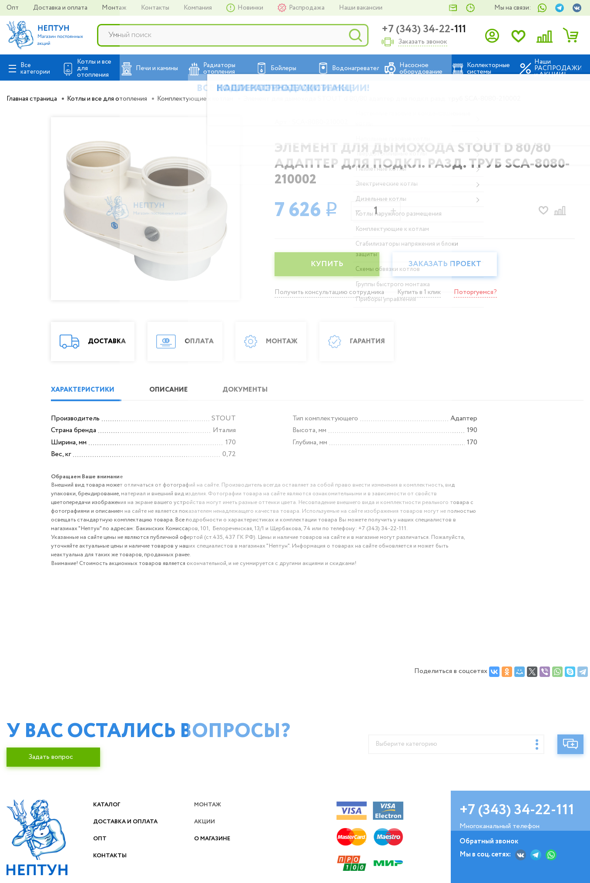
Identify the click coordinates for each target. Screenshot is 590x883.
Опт (13, 8)
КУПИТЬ (328, 264)
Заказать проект (451, 264)
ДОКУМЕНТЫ (263, 390)
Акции (207, 822)
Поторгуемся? (483, 292)
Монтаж (115, 8)
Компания (198, 8)
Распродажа (307, 8)
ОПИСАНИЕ (179, 390)
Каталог (110, 805)
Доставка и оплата (61, 8)
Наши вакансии (360, 8)
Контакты (156, 8)
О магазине (217, 839)
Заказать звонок (422, 42)
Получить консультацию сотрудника (331, 292)
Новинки (251, 8)
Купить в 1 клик (424, 292)
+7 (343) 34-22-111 (424, 29)
